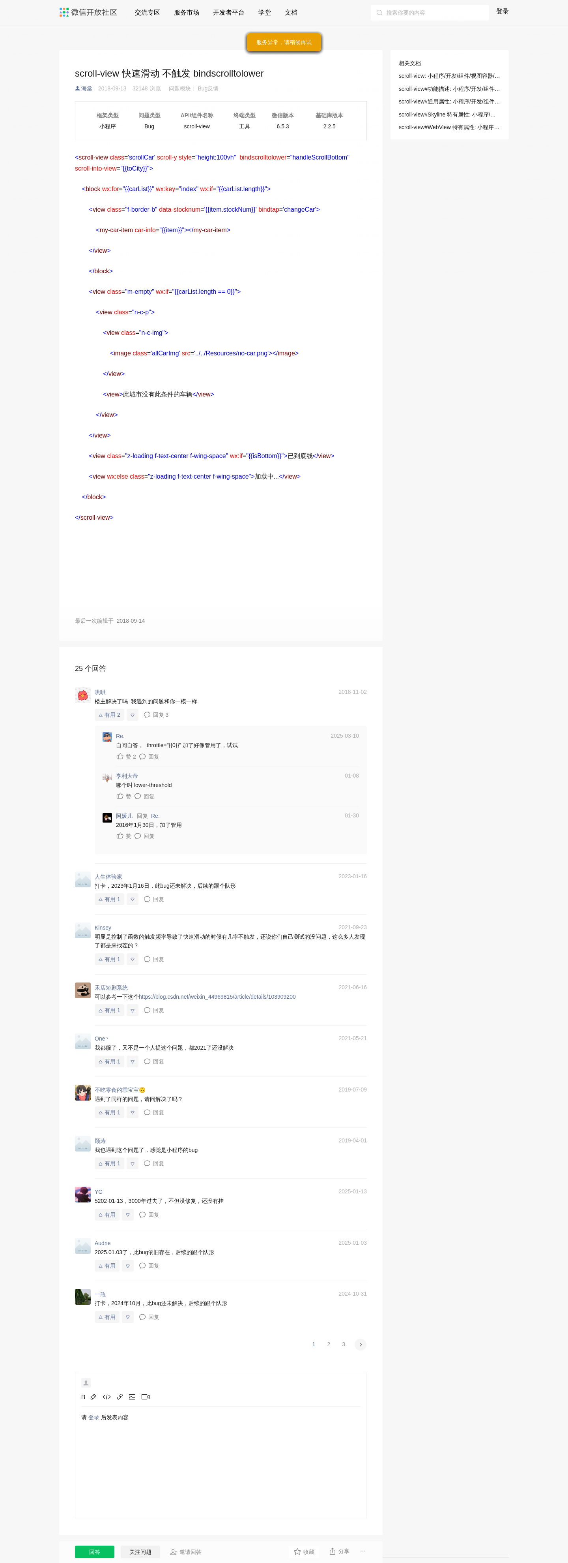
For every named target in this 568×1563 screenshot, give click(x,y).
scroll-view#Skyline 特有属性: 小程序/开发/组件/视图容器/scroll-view (450, 114)
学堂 (264, 12)
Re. (155, 816)
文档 (291, 12)
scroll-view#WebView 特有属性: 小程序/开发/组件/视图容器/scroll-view (450, 127)
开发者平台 (229, 12)
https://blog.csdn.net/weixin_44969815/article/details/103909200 (217, 997)
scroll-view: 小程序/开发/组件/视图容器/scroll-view (450, 76)
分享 (339, 1551)
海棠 (86, 88)
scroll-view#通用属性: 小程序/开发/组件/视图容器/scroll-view (450, 101)
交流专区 (147, 12)
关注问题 (140, 1552)
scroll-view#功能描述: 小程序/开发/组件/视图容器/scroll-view (450, 89)
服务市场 (186, 12)
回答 (94, 1552)
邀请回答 (186, 1552)
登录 (502, 11)
